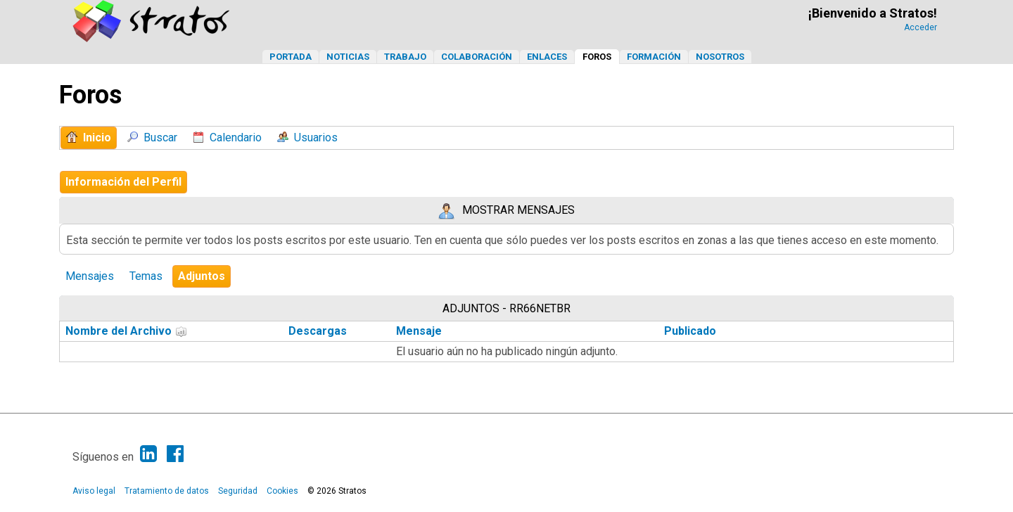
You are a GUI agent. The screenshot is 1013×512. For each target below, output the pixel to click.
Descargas (317, 331)
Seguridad (237, 491)
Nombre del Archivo (126, 331)
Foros (596, 56)
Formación (654, 56)
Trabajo (405, 56)
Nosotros (720, 56)
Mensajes (89, 276)
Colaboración (476, 56)
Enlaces (547, 56)
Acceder (920, 27)
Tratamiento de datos (167, 491)
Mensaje (419, 331)
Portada (290, 56)
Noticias (347, 56)
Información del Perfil (123, 181)
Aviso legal (93, 491)
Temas (146, 276)
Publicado (690, 331)
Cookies (282, 491)
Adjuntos (201, 276)
